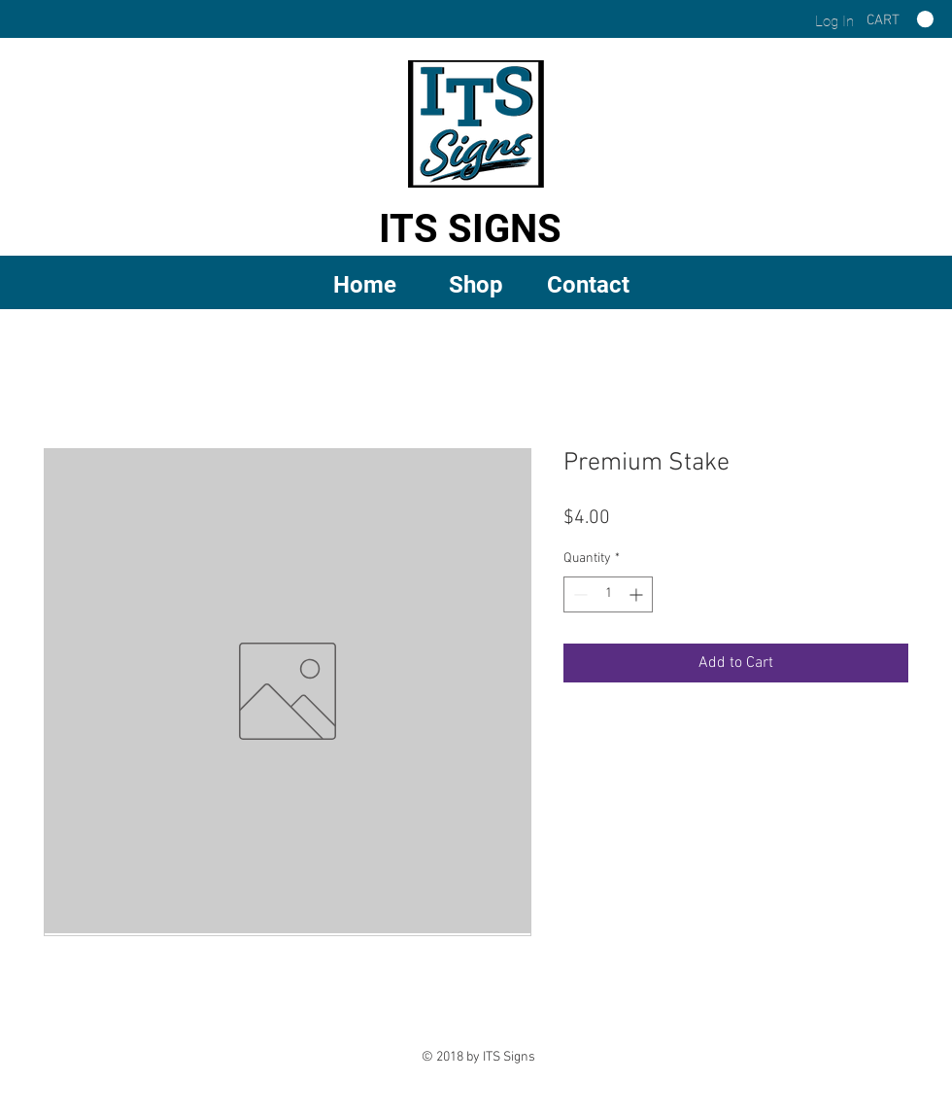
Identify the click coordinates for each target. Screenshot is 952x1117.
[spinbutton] (608, 594)
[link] (900, 19)
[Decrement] (578, 594)
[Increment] (638, 594)
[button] (476, 283)
